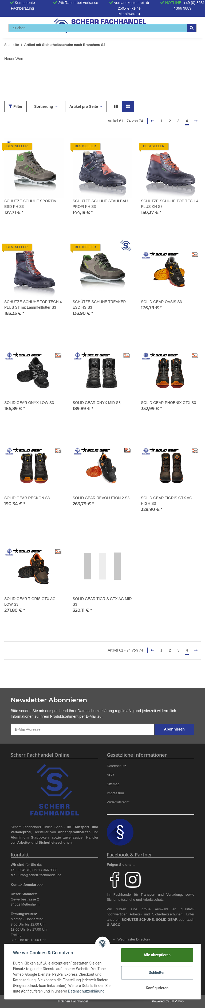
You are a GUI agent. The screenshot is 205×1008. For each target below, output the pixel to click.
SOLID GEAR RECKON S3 (27, 498)
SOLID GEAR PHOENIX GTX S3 (168, 402)
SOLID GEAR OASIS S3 (161, 302)
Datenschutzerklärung (96, 711)
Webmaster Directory (133, 939)
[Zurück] (152, 121)
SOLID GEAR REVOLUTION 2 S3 (101, 498)
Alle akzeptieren (156, 955)
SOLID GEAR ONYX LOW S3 (29, 402)
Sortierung (43, 106)
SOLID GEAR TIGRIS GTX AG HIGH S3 (166, 501)
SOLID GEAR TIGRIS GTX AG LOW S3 (30, 601)
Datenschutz (116, 766)
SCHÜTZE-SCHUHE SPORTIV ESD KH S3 (30, 204)
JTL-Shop (177, 1001)
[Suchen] (98, 28)
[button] (116, 106)
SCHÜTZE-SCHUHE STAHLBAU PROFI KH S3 (100, 204)
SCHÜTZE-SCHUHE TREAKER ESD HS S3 (99, 304)
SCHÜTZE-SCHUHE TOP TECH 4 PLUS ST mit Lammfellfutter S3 (33, 304)
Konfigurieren (156, 988)
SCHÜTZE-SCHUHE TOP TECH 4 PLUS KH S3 (169, 204)
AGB (110, 775)
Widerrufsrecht (118, 802)
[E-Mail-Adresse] (83, 729)
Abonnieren (174, 729)
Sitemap (113, 784)
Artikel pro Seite (83, 106)
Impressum (115, 793)
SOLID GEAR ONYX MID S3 (97, 402)
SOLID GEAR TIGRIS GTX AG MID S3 (102, 601)
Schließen (157, 972)
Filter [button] (15, 106)
